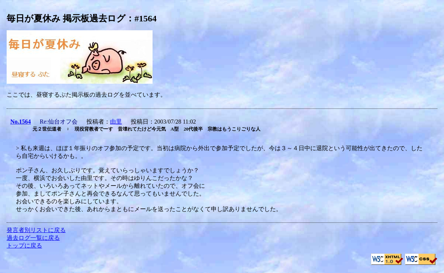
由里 (116, 121)
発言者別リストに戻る (36, 230)
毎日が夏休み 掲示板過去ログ (66, 18)
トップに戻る (24, 245)
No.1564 (20, 121)
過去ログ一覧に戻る (33, 238)
